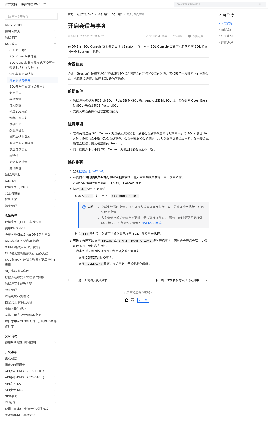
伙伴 (113, 6)
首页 (70, 27)
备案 (223, 6)
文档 (214, 6)
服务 (123, 6)
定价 (90, 6)
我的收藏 (198, 49)
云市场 (102, 6)
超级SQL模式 (151, 236)
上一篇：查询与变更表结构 (88, 293)
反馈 (143, 313)
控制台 (233, 6)
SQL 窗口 (117, 27)
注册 (243, 6)
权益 (80, 6)
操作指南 (103, 27)
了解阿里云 (138, 6)
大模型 (43, 6)
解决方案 (67, 6)
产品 (54, 6)
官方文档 (11, 17)
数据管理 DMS (30, 17)
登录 (259, 6)
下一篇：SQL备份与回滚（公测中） (181, 293)
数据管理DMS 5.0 (91, 184)
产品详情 (178, 49)
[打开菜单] (6, 6)
